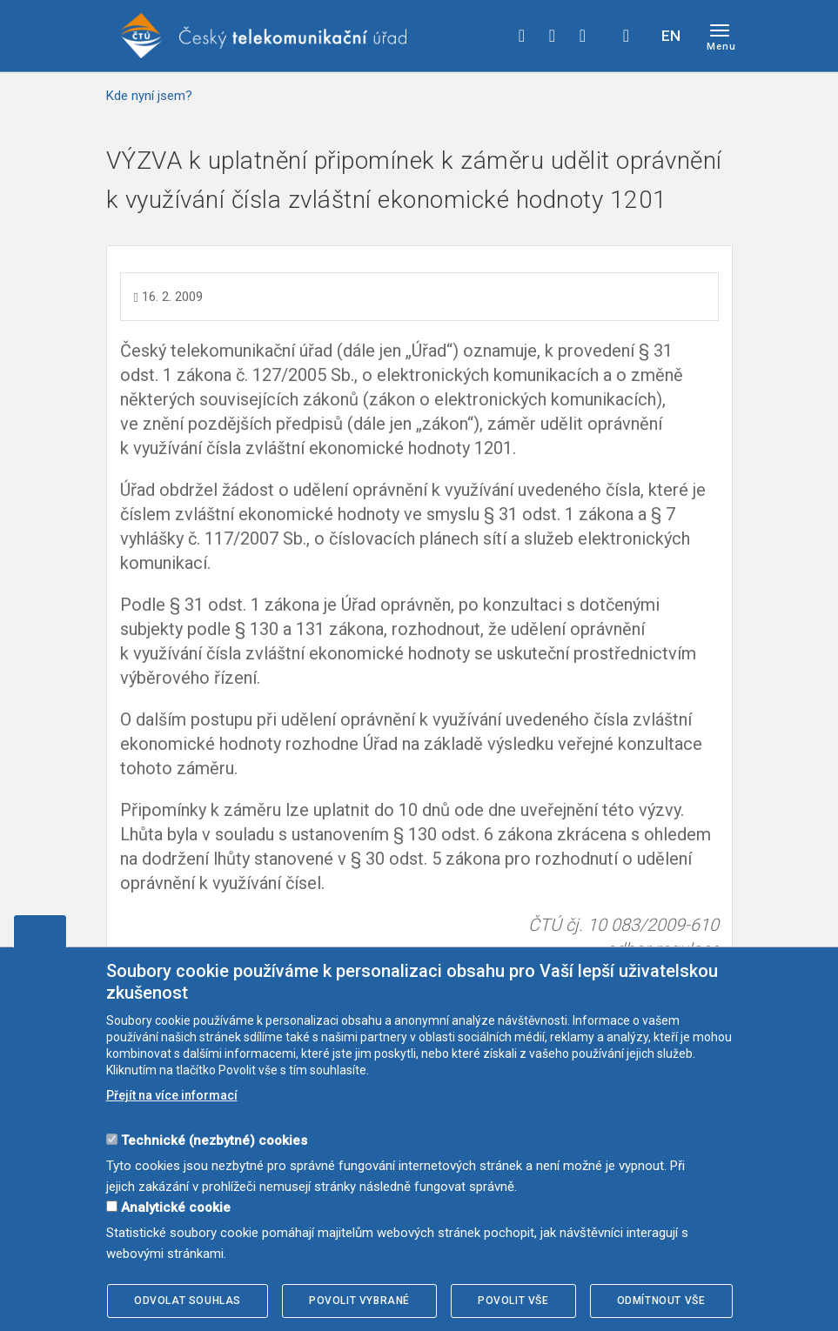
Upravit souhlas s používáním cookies (40, 930)
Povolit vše (513, 1300)
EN (670, 35)
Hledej (626, 35)
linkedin (583, 35)
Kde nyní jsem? (149, 96)
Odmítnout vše (661, 1300)
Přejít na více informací (172, 1095)
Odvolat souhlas (187, 1300)
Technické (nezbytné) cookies (214, 1140)
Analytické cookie (176, 1207)
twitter (552, 35)
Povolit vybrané (359, 1300)
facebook (522, 35)
